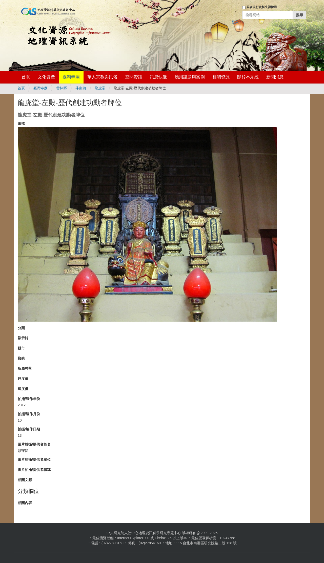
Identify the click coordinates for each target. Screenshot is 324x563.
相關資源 (221, 77)
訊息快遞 (158, 77)
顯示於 (23, 338)
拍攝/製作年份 (29, 399)
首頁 (26, 77)
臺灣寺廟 (71, 77)
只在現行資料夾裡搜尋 (262, 7)
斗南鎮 (80, 88)
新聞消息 (275, 77)
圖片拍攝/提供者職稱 (34, 470)
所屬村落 (25, 368)
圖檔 (21, 123)
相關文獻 (25, 480)
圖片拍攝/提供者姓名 (34, 444)
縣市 (21, 348)
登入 (235, 22)
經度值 (23, 379)
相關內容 (25, 503)
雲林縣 (61, 88)
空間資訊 (133, 77)
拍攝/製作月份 (29, 414)
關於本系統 (248, 77)
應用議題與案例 (190, 77)
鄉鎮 (21, 358)
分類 (21, 328)
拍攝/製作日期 (29, 429)
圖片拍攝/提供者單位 (34, 459)
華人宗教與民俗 (102, 77)
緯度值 (23, 389)
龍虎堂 (100, 88)
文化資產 (46, 77)
